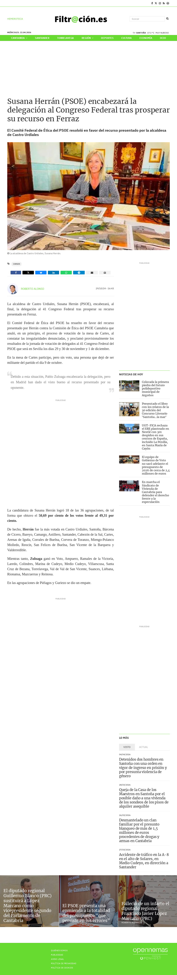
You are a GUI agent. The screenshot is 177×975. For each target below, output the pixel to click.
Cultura (126, 38)
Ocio (163, 38)
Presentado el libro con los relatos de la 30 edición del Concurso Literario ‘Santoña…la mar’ (155, 410)
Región (87, 38)
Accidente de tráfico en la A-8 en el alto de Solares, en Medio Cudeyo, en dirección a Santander (144, 860)
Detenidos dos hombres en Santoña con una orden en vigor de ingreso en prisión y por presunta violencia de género (143, 767)
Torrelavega (65, 38)
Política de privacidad (63, 963)
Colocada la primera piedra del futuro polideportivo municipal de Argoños (155, 388)
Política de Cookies (62, 967)
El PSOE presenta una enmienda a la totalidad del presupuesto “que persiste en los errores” (86, 913)
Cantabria (19, 38)
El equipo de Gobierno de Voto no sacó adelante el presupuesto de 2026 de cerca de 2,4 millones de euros (156, 465)
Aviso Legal (57, 959)
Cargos (16, 264)
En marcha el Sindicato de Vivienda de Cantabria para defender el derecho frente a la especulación (155, 492)
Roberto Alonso (32, 288)
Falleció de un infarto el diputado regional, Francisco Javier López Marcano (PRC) (145, 911)
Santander (42, 38)
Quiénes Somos (59, 950)
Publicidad (57, 954)
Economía (145, 38)
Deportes (107, 38)
